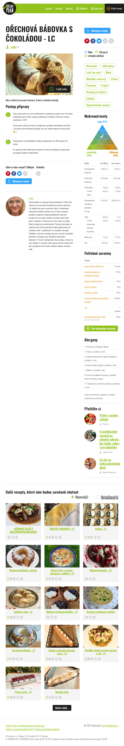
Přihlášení (81, 8)
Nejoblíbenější (109, 497)
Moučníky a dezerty (96, 79)
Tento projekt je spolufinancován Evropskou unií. (25, 725)
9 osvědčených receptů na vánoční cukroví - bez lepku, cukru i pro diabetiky (110, 439)
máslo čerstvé (90, 287)
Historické (91, 66)
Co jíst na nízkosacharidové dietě (110, 463)
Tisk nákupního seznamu (100, 328)
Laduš (13, 47)
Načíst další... (62, 708)
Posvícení (91, 85)
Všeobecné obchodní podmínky (47, 729)
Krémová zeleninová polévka (101, 612)
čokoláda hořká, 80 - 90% (94, 317)
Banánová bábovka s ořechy (23, 570)
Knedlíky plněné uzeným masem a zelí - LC (100, 651)
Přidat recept (114, 9)
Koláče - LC (100, 529)
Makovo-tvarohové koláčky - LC (62, 612)
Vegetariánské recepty (97, 105)
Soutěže (48, 8)
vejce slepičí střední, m (94, 266)
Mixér (109, 72)
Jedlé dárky (108, 66)
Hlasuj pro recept (18, 181)
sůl (85, 307)
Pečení (114, 79)
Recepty (59, 8)
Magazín (69, 8)
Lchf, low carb (93, 72)
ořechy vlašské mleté (93, 281)
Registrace (97, 8)
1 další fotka (58, 89)
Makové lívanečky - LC (101, 570)
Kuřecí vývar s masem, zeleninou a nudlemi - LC (62, 571)
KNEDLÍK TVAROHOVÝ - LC (62, 529)
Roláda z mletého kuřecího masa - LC (62, 652)
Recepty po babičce (96, 92)
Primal (104, 85)
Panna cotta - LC (23, 692)
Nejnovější (81, 497)
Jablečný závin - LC (23, 612)
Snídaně (90, 98)
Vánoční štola (62, 692)
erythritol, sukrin (91, 293)
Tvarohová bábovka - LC (23, 650)
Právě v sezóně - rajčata (109, 417)
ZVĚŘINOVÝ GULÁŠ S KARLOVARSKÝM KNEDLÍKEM (23, 530)
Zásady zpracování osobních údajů (19, 729)
